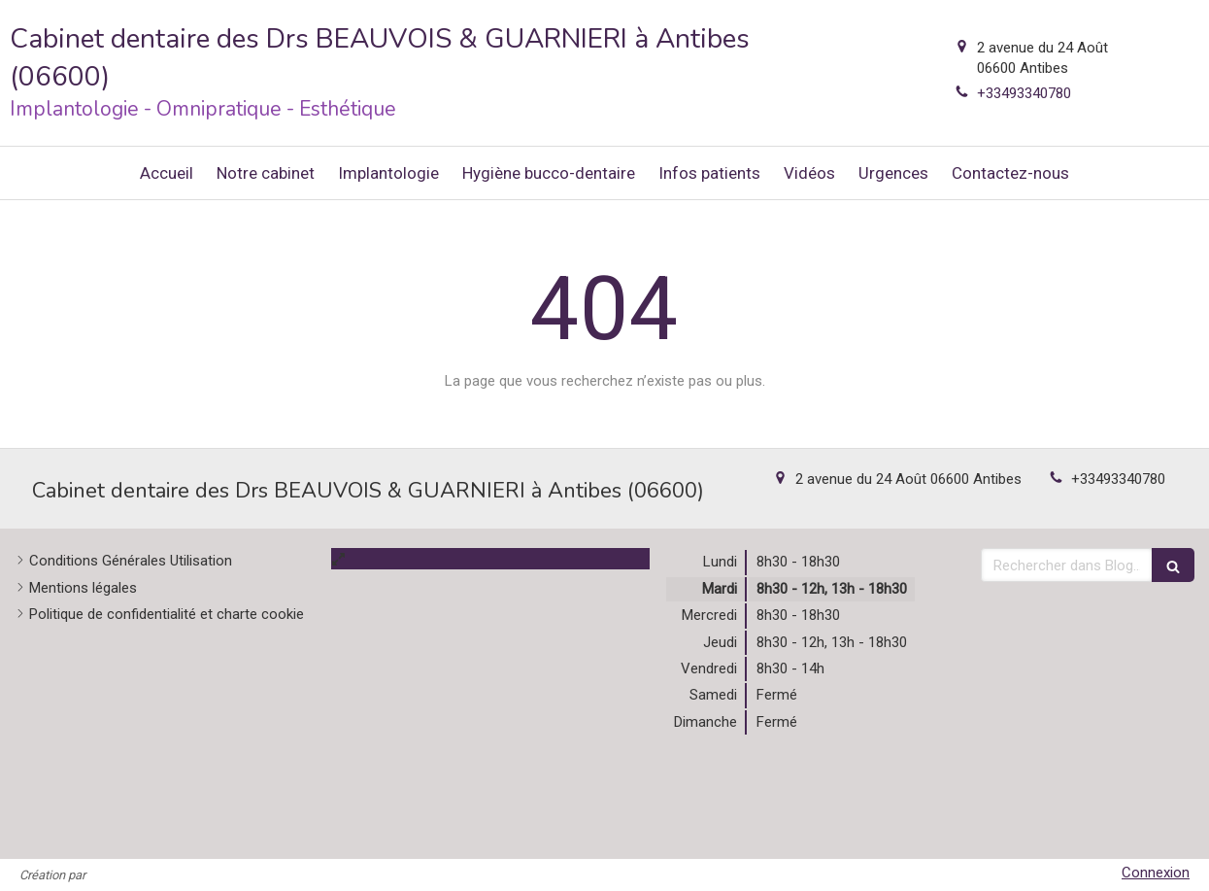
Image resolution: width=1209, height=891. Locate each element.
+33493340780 (1024, 93)
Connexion (1156, 872)
